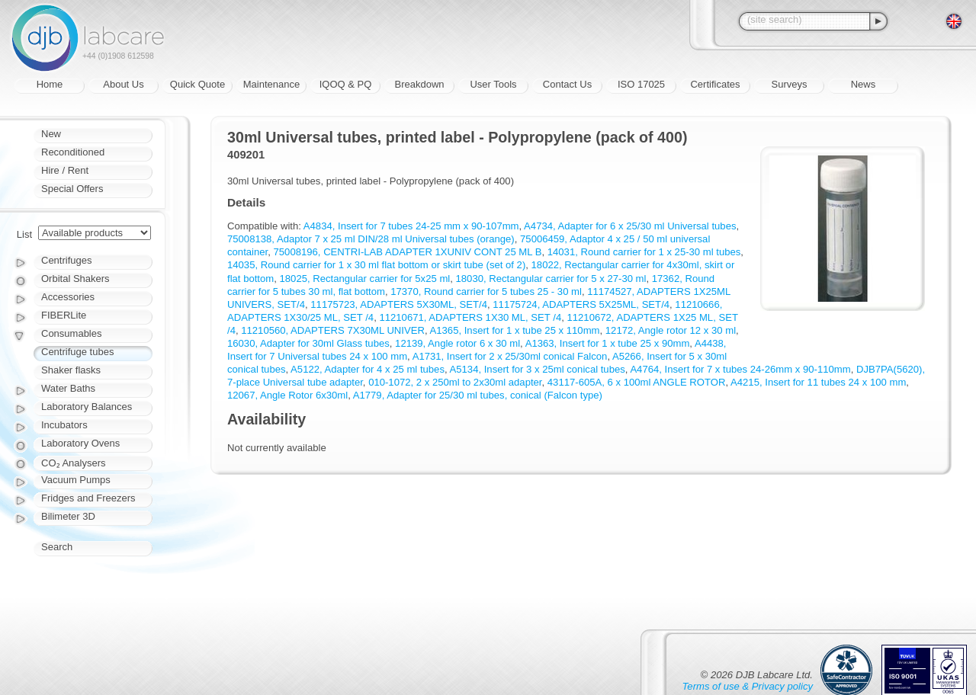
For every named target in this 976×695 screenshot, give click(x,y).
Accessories (68, 297)
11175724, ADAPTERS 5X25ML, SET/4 (581, 304)
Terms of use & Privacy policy (747, 686)
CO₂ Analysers (73, 463)
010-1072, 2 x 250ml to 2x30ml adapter (454, 382)
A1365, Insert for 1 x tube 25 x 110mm (515, 330)
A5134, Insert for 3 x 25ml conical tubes (537, 369)
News (863, 84)
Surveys (789, 84)
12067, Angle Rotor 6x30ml (287, 395)
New (51, 133)
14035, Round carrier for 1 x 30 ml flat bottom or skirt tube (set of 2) (376, 265)
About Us (123, 84)
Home (50, 84)
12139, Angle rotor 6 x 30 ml (457, 343)
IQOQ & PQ (345, 84)
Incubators (64, 425)
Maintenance (271, 84)
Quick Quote (197, 84)
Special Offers (72, 188)
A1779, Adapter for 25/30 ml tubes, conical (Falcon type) (477, 395)
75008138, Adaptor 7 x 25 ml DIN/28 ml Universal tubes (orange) (371, 239)
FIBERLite (63, 315)
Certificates (715, 84)
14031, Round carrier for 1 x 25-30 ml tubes (644, 252)
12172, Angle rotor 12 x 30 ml (670, 330)
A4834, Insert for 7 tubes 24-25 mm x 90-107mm (411, 226)
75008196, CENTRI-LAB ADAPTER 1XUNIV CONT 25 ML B (408, 252)
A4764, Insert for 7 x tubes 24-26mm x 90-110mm (740, 369)
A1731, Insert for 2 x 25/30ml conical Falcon (510, 356)
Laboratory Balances (86, 406)
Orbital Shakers (75, 278)
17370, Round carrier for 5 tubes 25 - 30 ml (486, 291)
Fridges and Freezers (88, 498)
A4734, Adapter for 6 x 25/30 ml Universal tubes (630, 226)
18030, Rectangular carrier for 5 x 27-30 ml (551, 278)
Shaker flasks (71, 370)
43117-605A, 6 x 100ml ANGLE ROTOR (636, 382)
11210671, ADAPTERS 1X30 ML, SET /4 (470, 317)
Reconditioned (72, 152)
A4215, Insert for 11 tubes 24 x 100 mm (818, 382)
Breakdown (419, 84)
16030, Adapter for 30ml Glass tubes (308, 343)
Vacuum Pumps (76, 479)
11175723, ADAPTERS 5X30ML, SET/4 (398, 304)
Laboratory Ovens (80, 443)
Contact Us (567, 84)
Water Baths (68, 388)
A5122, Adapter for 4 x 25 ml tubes (368, 369)
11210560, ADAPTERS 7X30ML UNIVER (333, 330)
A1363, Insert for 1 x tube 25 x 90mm (607, 343)
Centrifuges (66, 260)
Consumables (71, 333)
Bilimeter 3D (68, 516)
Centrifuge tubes (77, 351)
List (24, 234)
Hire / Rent (64, 170)
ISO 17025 (641, 84)
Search (56, 546)
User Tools (493, 84)
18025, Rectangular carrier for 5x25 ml (365, 278)
